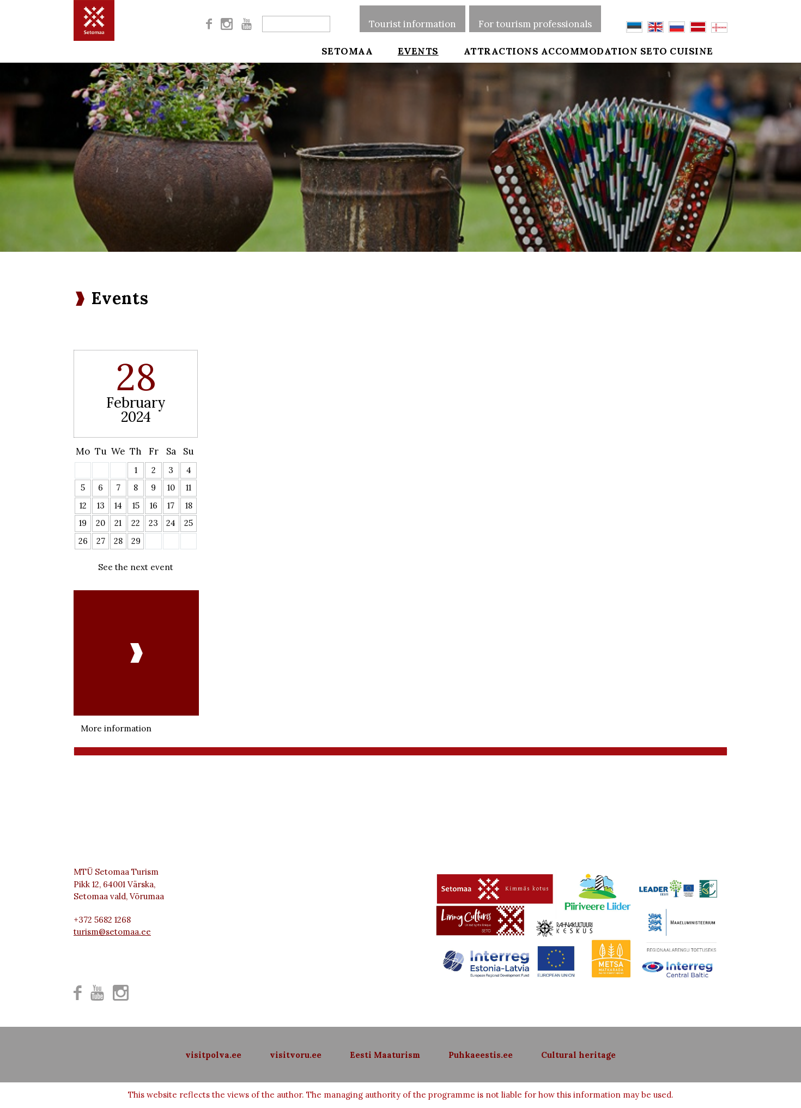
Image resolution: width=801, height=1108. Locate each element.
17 (170, 505)
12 (83, 505)
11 (188, 487)
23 (153, 523)
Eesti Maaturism (385, 1055)
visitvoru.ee (295, 1055)
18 (188, 505)
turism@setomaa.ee (112, 932)
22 (135, 523)
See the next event (135, 567)
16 (153, 505)
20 (100, 523)
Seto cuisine (691, 50)
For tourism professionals (535, 19)
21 (118, 523)
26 (83, 541)
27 (100, 541)
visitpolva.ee (213, 1055)
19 (83, 523)
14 (118, 505)
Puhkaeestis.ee (480, 1055)
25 (188, 523)
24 (170, 523)
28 (118, 541)
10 (171, 487)
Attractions (486, 50)
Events (410, 50)
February (136, 402)
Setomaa (347, 50)
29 (136, 541)
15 (135, 505)
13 (101, 505)
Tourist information (412, 19)
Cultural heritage (578, 1055)
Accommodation (589, 50)
